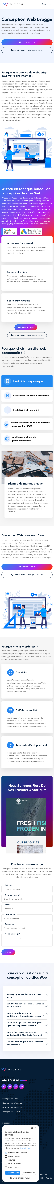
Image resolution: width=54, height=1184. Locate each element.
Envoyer (8, 952)
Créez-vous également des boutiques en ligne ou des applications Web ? (25, 1024)
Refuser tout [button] (29, 1173)
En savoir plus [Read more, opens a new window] (25, 1148)
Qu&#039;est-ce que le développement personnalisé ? (25, 1043)
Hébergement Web (9, 1098)
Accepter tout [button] (13, 1173)
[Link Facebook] (3, 1086)
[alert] (20, 1153)
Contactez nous (27, 42)
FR (44, 4)
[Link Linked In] (21, 1086)
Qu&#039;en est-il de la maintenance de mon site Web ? (25, 1005)
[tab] (27, 381)
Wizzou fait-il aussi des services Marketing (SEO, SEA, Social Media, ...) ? (25, 1033)
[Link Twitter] (9, 1086)
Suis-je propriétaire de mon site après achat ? (24, 995)
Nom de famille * (12, 895)
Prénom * (9, 885)
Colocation (5, 1123)
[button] (20, 1178)
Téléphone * (10, 914)
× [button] (35, 1128)
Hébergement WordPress (12, 1107)
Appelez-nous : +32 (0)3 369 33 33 (27, 50)
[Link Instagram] (15, 1086)
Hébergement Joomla (10, 1112)
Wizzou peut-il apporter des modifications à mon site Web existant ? (25, 1014)
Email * (8, 905)
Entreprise (9, 924)
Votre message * (12, 934)
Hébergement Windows (11, 1103)
